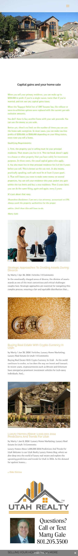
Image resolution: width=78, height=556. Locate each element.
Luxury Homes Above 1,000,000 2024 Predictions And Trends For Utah (32, 435)
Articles (36, 275)
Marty (14, 275)
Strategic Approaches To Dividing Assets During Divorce (38, 269)
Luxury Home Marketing (53, 352)
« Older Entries (15, 472)
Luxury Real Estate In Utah (21, 355)
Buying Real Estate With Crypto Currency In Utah (36, 346)
